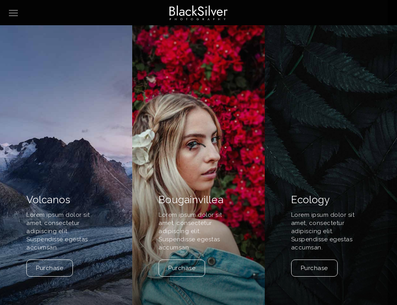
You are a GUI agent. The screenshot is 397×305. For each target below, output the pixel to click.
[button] (388, 177)
